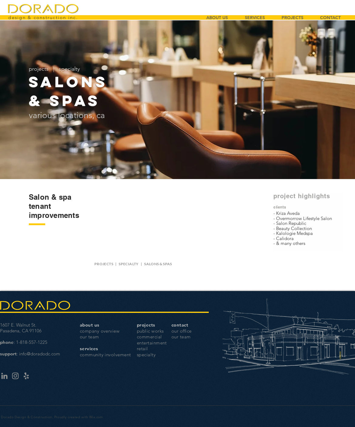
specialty (69, 69)
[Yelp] (26, 375)
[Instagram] (15, 375)
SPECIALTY (128, 264)
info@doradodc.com (39, 354)
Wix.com (96, 417)
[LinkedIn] (4, 375)
